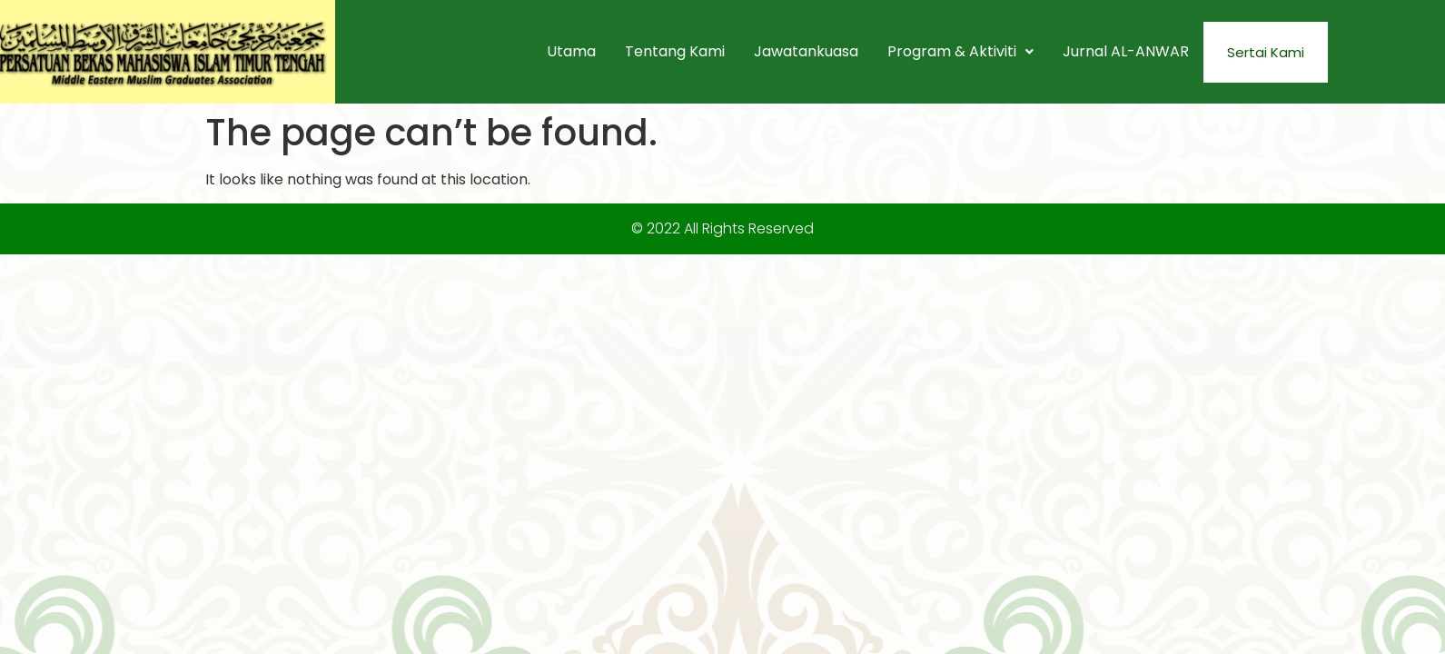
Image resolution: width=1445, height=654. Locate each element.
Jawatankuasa (806, 51)
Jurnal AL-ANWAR (1126, 51)
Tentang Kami (675, 51)
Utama (571, 51)
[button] (960, 52)
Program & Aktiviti (960, 51)
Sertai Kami (1265, 52)
